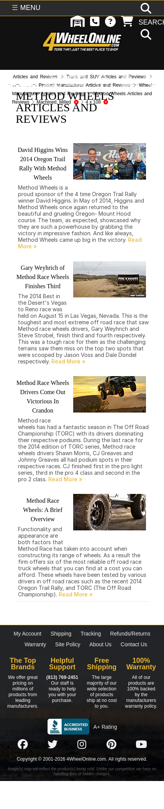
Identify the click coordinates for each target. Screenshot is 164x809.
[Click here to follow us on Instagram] (82, 744)
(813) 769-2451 (62, 677)
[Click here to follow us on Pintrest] (111, 744)
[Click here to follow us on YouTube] (141, 744)
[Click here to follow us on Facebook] (22, 744)
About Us (100, 644)
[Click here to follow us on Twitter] (52, 744)
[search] (145, 35)
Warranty (35, 644)
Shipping (61, 634)
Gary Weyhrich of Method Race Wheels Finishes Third (42, 276)
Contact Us (134, 644)
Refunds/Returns (130, 634)
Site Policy (67, 644)
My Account (27, 634)
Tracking (90, 634)
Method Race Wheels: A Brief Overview (42, 509)
